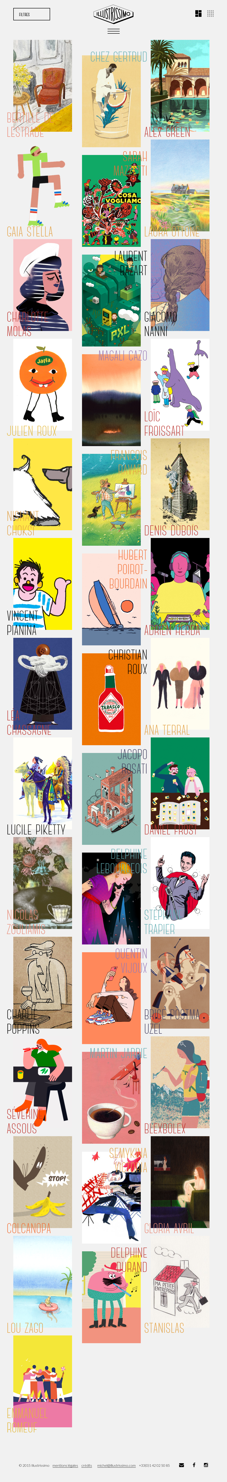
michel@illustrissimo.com (116, 1465)
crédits (86, 1465)
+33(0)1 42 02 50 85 (154, 1465)
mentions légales (65, 1465)
